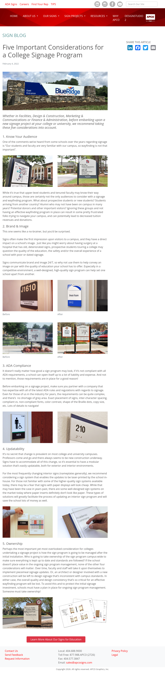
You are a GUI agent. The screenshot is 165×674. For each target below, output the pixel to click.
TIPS (53, 4)
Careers (24, 4)
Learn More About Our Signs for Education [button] (56, 639)
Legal (115, 655)
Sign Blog (14, 35)
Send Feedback (14, 655)
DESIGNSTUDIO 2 (134, 18)
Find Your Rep (40, 4)
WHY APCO (116, 18)
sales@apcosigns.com (79, 662)
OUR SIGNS (50, 16)
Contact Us (11, 651)
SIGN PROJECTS (73, 16)
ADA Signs (11, 4)
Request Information (17, 658)
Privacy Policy (120, 651)
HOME (14, 16)
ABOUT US (29, 16)
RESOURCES (98, 16)
